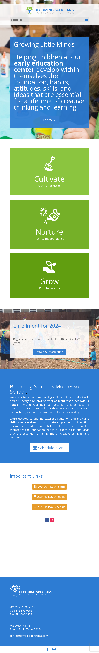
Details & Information (49, 352)
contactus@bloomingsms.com (29, 636)
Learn (47, 119)
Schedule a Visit (52, 447)
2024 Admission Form (51, 486)
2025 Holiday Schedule (51, 507)
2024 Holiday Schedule (51, 496)
